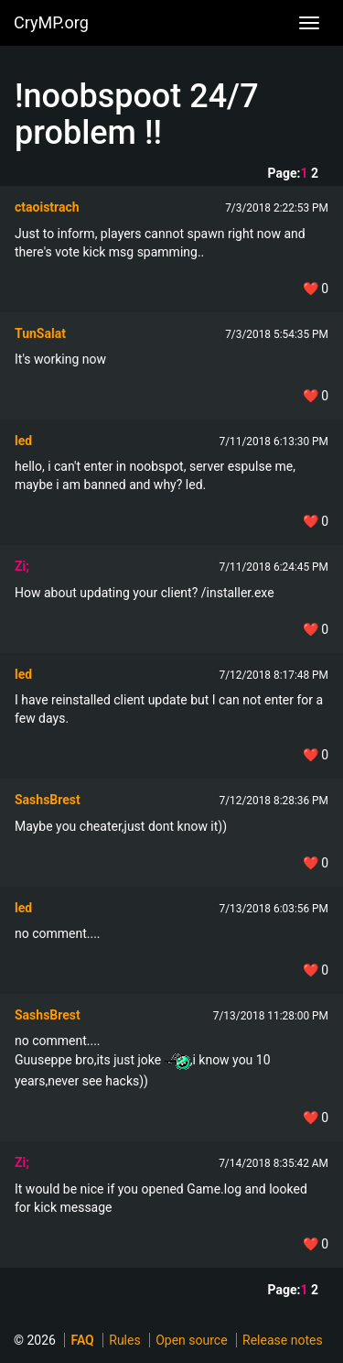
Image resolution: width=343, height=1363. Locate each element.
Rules (124, 1340)
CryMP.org (51, 22)
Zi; (22, 566)
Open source (191, 1340)
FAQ (81, 1340)
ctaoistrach (47, 207)
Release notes (282, 1340)
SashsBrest (47, 799)
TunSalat (40, 333)
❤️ (315, 288)
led (23, 440)
